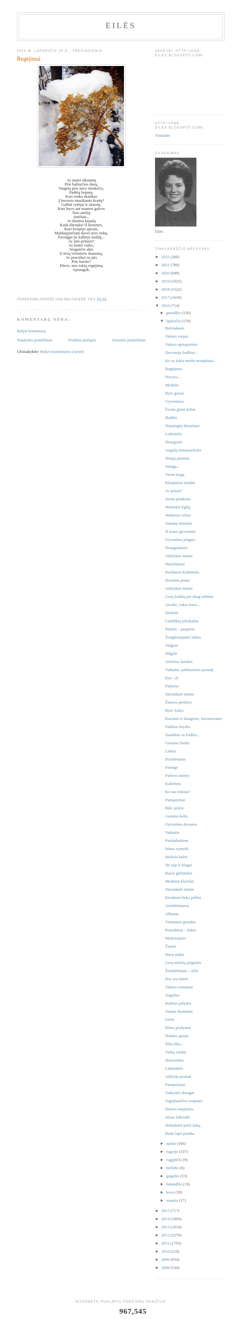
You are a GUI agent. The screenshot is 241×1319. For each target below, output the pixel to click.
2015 (165, 1210)
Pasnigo (171, 767)
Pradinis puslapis (82, 340)
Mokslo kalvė (176, 856)
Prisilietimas (175, 759)
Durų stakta (174, 954)
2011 (165, 1243)
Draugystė (173, 442)
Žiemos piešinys (178, 702)
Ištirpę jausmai (177, 458)
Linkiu (170, 751)
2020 (165, 273)
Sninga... (172, 466)
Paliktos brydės (177, 726)
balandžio (174, 1184)
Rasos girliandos (178, 873)
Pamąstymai (175, 799)
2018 (165, 289)
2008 (165, 1267)
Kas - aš (171, 677)
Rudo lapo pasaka (179, 1133)
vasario (172, 1200)
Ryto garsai (174, 393)
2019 (165, 281)
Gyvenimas (174, 401)
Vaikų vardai (175, 1052)
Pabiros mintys (177, 775)
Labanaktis (174, 1068)
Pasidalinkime (176, 840)
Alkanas (172, 913)
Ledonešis (173, 433)
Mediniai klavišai (179, 881)
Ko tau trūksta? (177, 791)
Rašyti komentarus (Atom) (62, 351)
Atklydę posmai (178, 1076)
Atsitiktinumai (177, 905)
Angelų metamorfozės (183, 450)
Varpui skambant (179, 1011)
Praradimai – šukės (180, 930)
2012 (165, 1235)
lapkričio (174, 320)
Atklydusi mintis (178, 555)
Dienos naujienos (179, 1109)
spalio (171, 1143)
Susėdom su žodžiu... (182, 734)
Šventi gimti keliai (180, 409)
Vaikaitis (172, 832)
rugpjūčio (174, 1159)
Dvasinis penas (177, 580)
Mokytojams (175, 938)
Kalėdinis (173, 783)
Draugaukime (176, 547)
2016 (165, 305)
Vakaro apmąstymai (181, 344)
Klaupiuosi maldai (180, 482)
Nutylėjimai (175, 564)
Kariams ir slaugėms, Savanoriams (193, 718)
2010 (165, 1251)
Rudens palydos (178, 1003)
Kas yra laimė (176, 978)
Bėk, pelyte (174, 808)
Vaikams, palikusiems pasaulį (189, 669)
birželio (173, 1167)
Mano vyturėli (176, 848)
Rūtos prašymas (178, 1027)
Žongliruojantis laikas (183, 637)
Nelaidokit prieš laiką (182, 1125)
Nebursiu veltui (177, 515)
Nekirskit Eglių (177, 507)
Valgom (171, 645)
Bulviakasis (174, 328)
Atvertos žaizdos (178, 661)
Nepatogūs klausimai (182, 425)
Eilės (121, 25)
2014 (165, 1218)
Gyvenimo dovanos (181, 824)
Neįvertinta (174, 1060)
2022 (165, 256)
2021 (165, 264)
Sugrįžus (172, 995)
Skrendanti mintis (179, 694)
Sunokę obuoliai (178, 523)
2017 (165, 297)
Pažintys (172, 686)
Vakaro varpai (176, 336)
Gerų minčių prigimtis (183, 962)
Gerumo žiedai (177, 743)
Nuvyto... (172, 376)
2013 (165, 1227)
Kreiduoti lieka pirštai (183, 897)
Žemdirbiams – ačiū (181, 970)
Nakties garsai (176, 1035)
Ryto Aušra (174, 710)
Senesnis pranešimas (129, 340)
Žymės (170, 946)
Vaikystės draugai (179, 1092)
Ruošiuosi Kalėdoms (182, 572)
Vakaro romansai (179, 987)
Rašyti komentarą (31, 330)
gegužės (173, 1176)
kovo (170, 1192)
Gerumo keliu (176, 816)
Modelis (172, 385)
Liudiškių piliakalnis (182, 621)
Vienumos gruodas (180, 921)
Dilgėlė (171, 653)
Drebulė (171, 612)
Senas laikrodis (177, 1117)
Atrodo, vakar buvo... (182, 604)
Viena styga (174, 474)
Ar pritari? (173, 490)
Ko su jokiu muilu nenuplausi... (191, 360)
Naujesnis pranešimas (34, 340)
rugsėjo (172, 1151)
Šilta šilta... (174, 1043)
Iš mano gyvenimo (180, 531)
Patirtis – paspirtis (180, 629)
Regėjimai (173, 368)
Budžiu (171, 417)
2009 (165, 1259)
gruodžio (174, 312)
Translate (162, 135)
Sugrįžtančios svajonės (183, 1100)
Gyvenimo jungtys (180, 539)
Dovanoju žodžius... (181, 352)
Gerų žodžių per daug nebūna (189, 596)
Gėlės (169, 1019)
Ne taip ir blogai (178, 865)
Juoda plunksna (177, 499)
